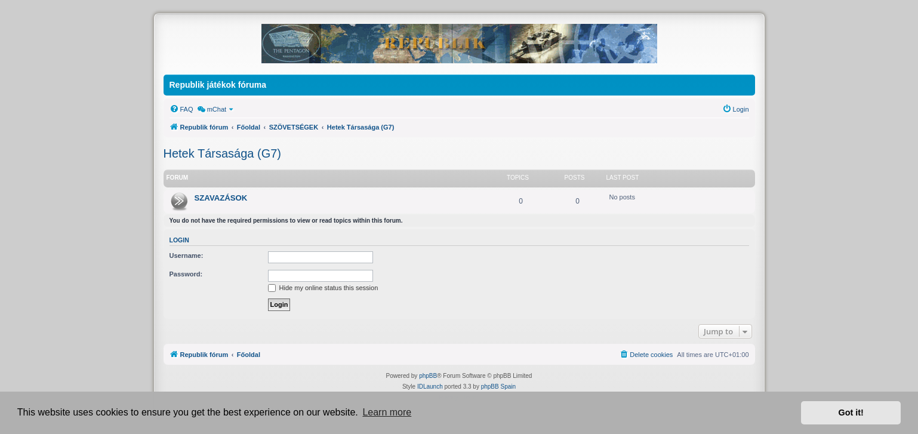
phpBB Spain (498, 386)
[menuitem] (181, 109)
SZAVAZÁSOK (221, 197)
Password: (186, 274)
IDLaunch (430, 386)
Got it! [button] (851, 412)
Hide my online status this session (323, 287)
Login (179, 240)
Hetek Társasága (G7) (223, 153)
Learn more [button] (386, 412)
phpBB (428, 376)
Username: (187, 255)
